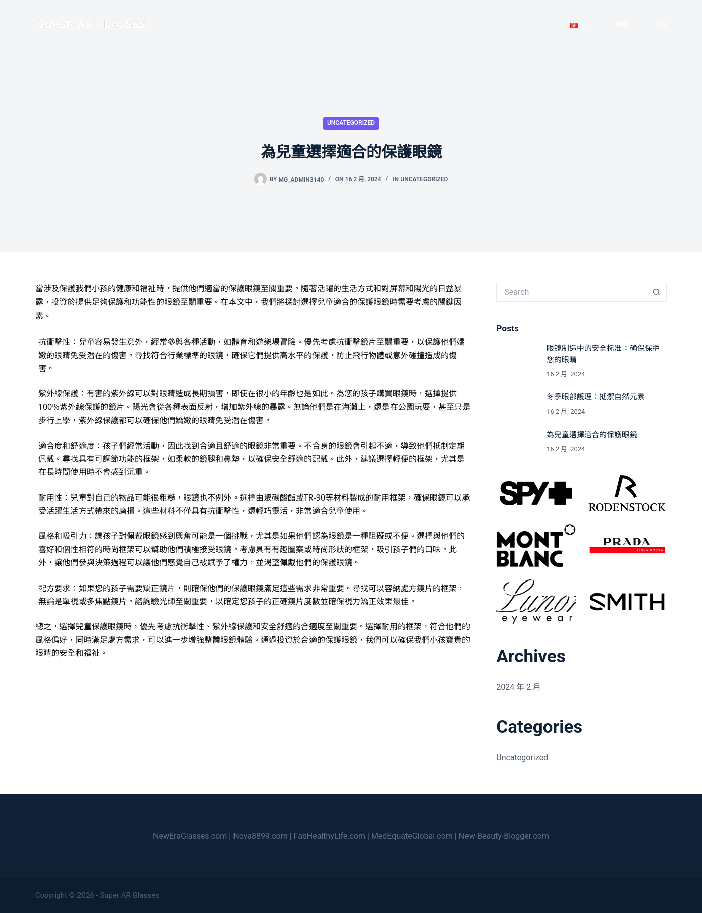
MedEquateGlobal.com (412, 836)
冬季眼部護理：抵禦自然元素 (596, 396)
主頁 (661, 24)
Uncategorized (351, 122)
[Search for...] (571, 292)
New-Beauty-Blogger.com (504, 836)
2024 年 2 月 (518, 687)
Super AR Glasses (129, 895)
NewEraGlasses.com (190, 836)
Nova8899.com (260, 836)
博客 (621, 24)
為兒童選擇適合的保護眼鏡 (592, 434)
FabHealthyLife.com (330, 836)
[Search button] (657, 292)
